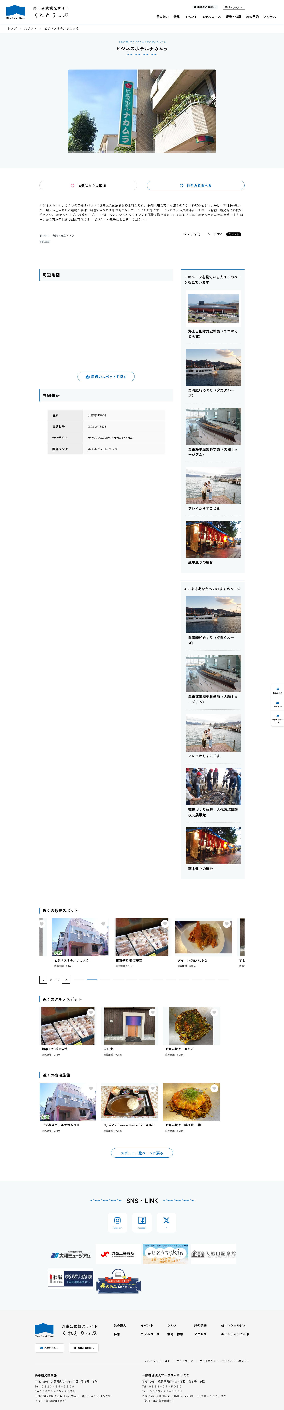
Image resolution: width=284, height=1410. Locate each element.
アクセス (269, 16)
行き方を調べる (195, 185)
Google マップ (108, 448)
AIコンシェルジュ (233, 1325)
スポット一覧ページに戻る (142, 1152)
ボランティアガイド (235, 1334)
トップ (12, 28)
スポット (30, 28)
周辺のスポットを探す (106, 376)
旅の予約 (252, 16)
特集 (177, 16)
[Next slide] (66, 980)
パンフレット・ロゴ (157, 1361)
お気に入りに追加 (88, 185)
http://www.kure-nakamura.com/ (111, 437)
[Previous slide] (43, 980)
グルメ (172, 1325)
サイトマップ (185, 1361)
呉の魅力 (162, 16)
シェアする (215, 234)
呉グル (92, 448)
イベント (191, 16)
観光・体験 (233, 16)
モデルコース (211, 16)
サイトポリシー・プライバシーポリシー (224, 1361)
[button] (79, 979)
